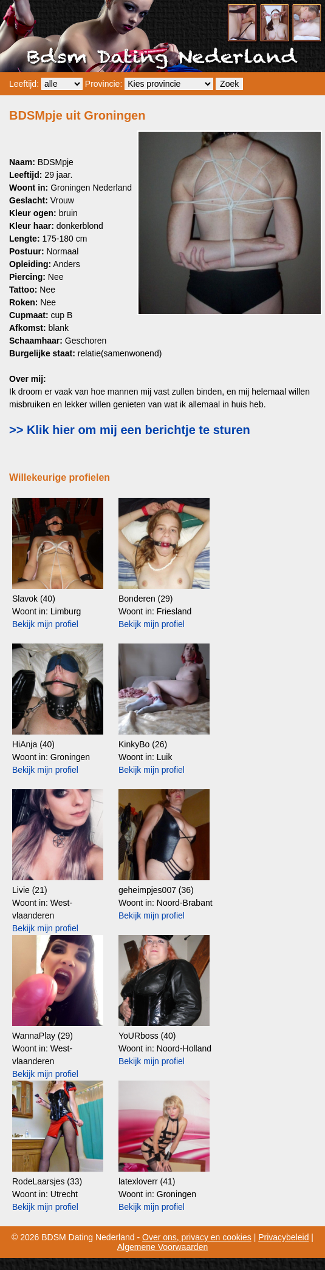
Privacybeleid (283, 1237)
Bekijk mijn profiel (45, 624)
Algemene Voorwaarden (162, 1247)
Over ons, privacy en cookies (196, 1237)
